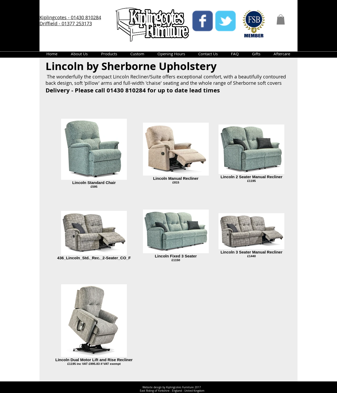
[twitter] (225, 21)
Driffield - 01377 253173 (65, 23)
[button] (280, 19)
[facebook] (202, 21)
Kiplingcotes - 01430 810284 (70, 17)
